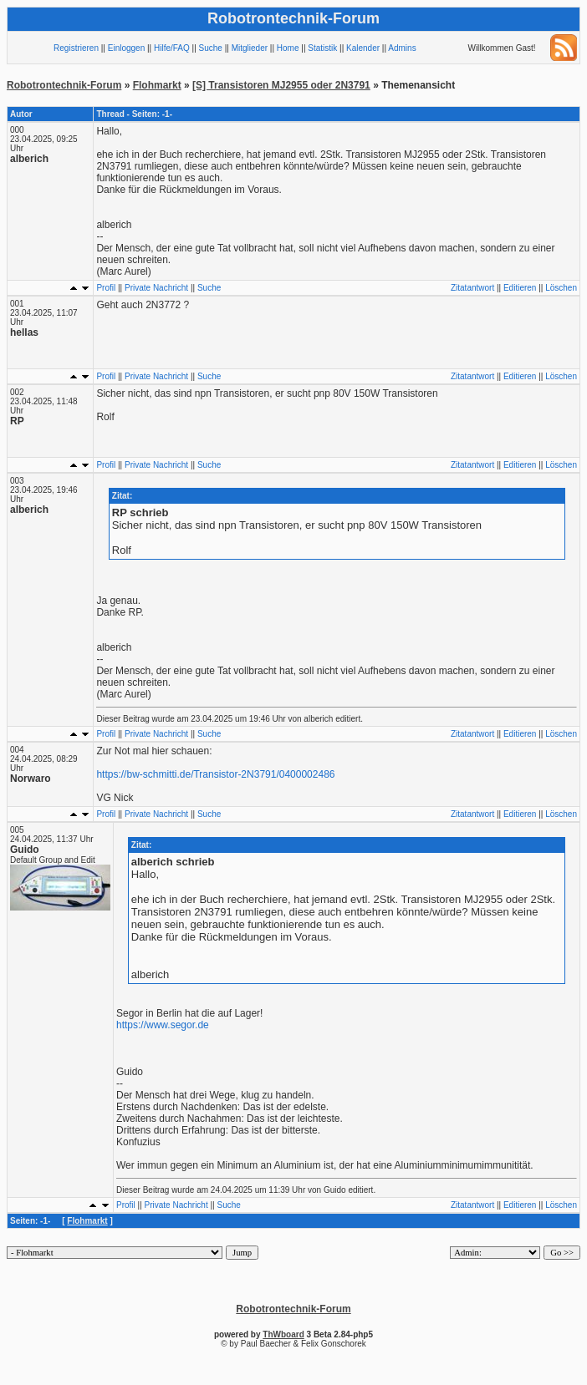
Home (288, 48)
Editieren (519, 287)
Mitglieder (250, 48)
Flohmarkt (157, 85)
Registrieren (76, 48)
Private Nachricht (156, 287)
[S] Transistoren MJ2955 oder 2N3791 (281, 85)
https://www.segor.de (162, 1025)
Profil (105, 287)
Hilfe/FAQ (172, 48)
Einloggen (126, 48)
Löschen (561, 287)
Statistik (322, 48)
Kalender (363, 48)
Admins (402, 48)
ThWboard (283, 1334)
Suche (210, 48)
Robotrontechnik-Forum (64, 85)
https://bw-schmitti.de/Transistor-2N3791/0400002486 (215, 774)
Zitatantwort (472, 287)
